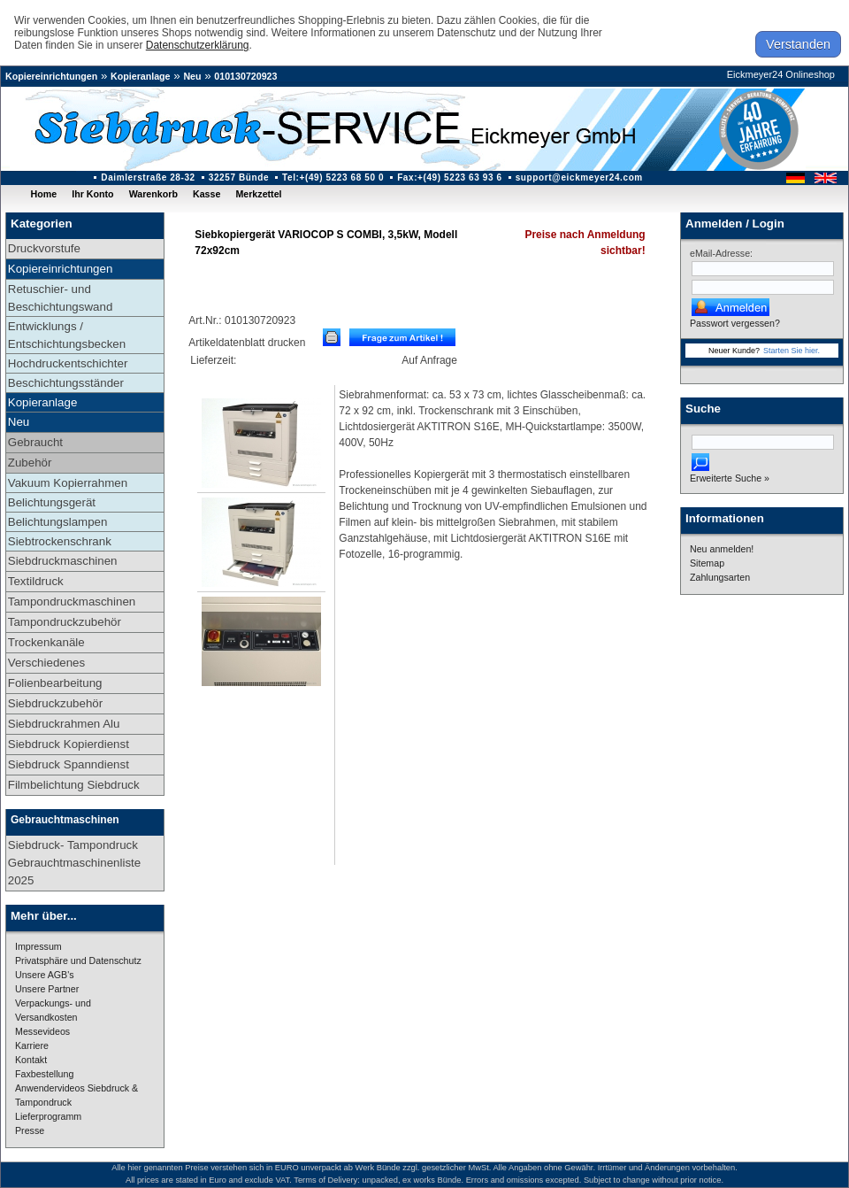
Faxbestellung (44, 1073)
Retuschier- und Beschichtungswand (60, 297)
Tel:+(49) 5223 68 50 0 (333, 177)
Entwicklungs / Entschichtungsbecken (67, 335)
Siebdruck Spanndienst (68, 764)
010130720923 (245, 76)
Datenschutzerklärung (197, 45)
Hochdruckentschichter (68, 363)
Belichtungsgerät (52, 502)
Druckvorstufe (44, 248)
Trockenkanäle (46, 642)
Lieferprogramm (48, 1116)
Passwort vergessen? (735, 323)
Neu (192, 76)
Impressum (38, 946)
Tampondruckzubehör (64, 622)
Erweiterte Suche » (729, 478)
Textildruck (36, 581)
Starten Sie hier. (791, 350)
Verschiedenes (46, 662)
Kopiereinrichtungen (51, 76)
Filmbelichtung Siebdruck (74, 784)
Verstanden (798, 44)
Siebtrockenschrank (59, 541)
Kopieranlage (141, 76)
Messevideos (42, 1031)
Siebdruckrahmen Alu (64, 723)
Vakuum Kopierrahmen (67, 483)
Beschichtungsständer (66, 383)
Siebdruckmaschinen (63, 560)
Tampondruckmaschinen (71, 601)
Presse (29, 1130)
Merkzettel (258, 194)
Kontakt (31, 1059)
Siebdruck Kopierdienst (68, 744)
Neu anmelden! (721, 549)
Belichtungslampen (58, 521)
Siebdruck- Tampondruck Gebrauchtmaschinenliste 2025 (74, 862)
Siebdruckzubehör (55, 703)
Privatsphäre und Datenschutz (78, 960)
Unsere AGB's (44, 974)
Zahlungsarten (720, 577)
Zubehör (30, 462)
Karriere (32, 1045)
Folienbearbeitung (55, 683)
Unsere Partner (47, 989)
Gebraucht (35, 442)
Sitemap (707, 563)
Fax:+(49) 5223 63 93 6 (449, 177)
